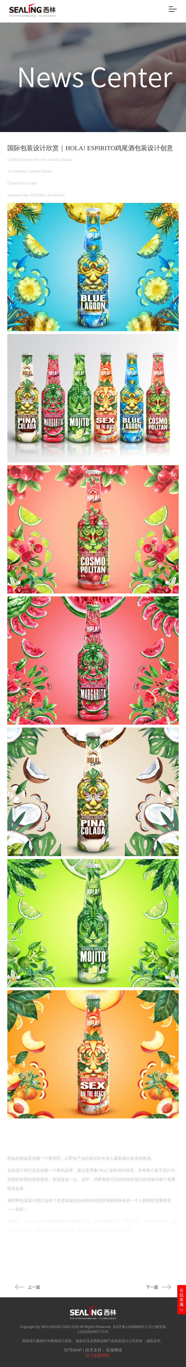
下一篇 (158, 1287)
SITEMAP (73, 1350)
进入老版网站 (97, 1355)
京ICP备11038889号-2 (130, 1327)
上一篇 (27, 1287)
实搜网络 (114, 1350)
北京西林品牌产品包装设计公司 (111, 1341)
